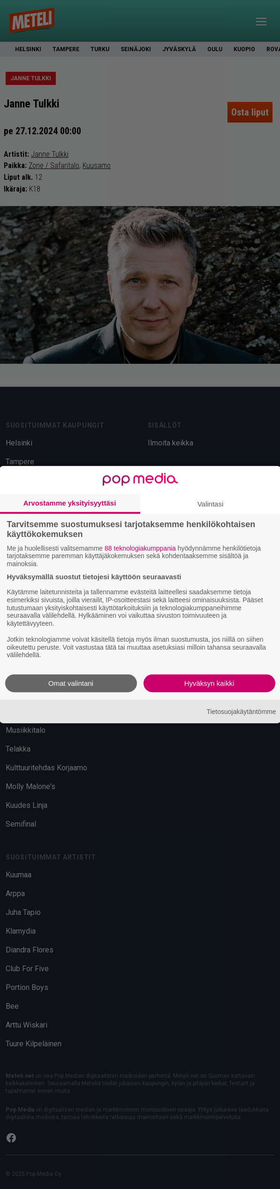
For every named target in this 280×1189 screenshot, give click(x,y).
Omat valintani (70, 683)
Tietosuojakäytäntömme (241, 711)
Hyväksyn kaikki (209, 683)
